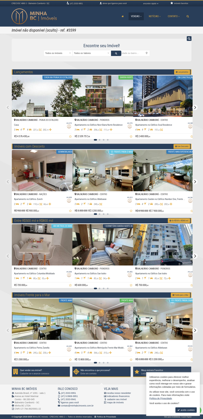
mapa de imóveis (115, 402)
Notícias (155, 16)
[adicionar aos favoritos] (67, 134)
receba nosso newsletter (119, 393)
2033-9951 (76, 4)
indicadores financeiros (118, 396)
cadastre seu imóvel (117, 399)
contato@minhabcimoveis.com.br (77, 405)
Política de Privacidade (106, 417)
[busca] (187, 16)
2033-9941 (68, 399)
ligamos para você (70, 402)
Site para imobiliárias (172, 417)
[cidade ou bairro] (130, 53)
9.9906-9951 (69, 396)
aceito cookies (186, 410)
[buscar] (154, 53)
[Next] (195, 107)
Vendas (136, 16)
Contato (173, 16)
